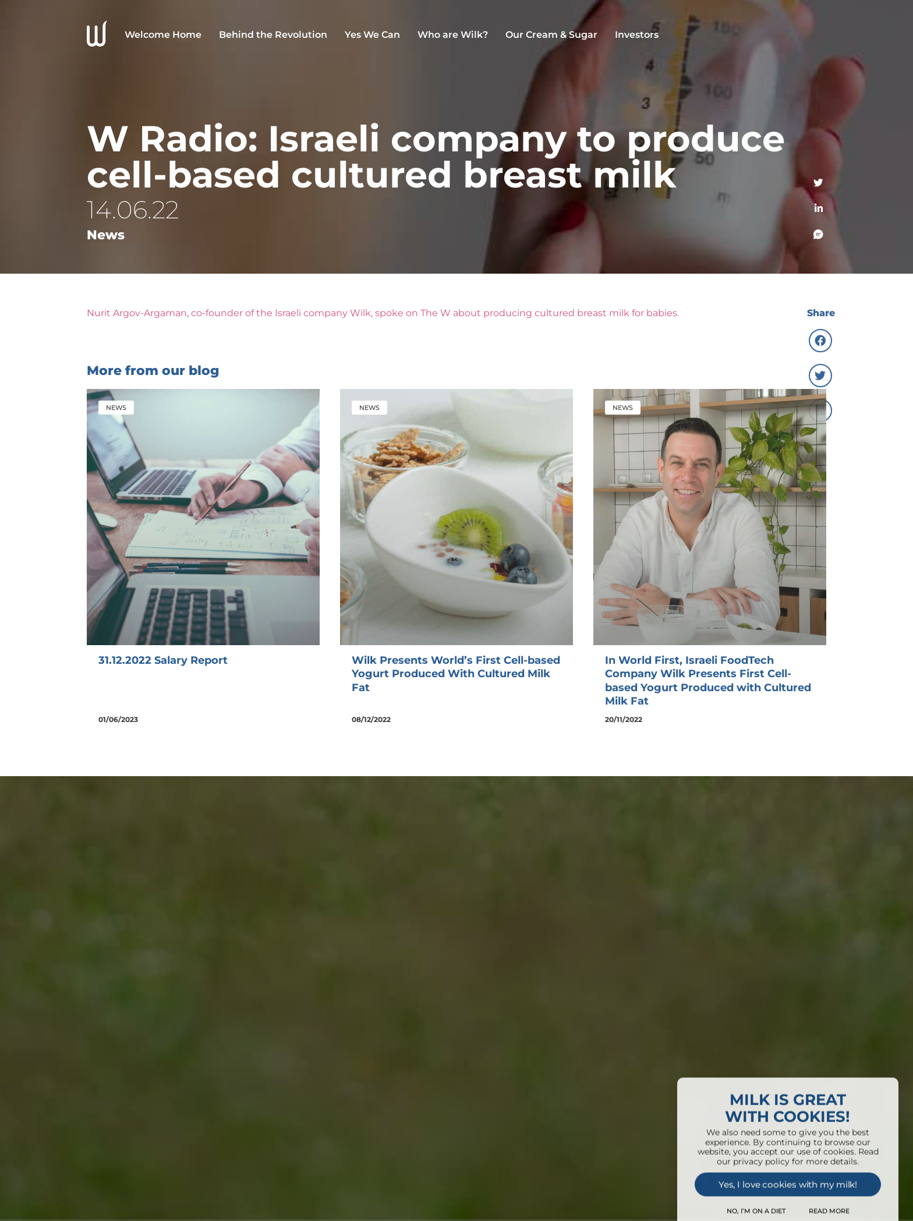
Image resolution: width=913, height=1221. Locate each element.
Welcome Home (163, 34)
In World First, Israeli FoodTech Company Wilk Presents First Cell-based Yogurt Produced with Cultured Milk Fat (708, 680)
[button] (820, 340)
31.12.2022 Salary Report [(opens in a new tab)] (163, 660)
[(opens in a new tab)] (203, 517)
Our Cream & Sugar (551, 34)
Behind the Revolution (273, 34)
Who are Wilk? (452, 34)
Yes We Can (372, 34)
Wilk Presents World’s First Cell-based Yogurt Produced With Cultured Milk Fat (456, 674)
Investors (637, 34)
